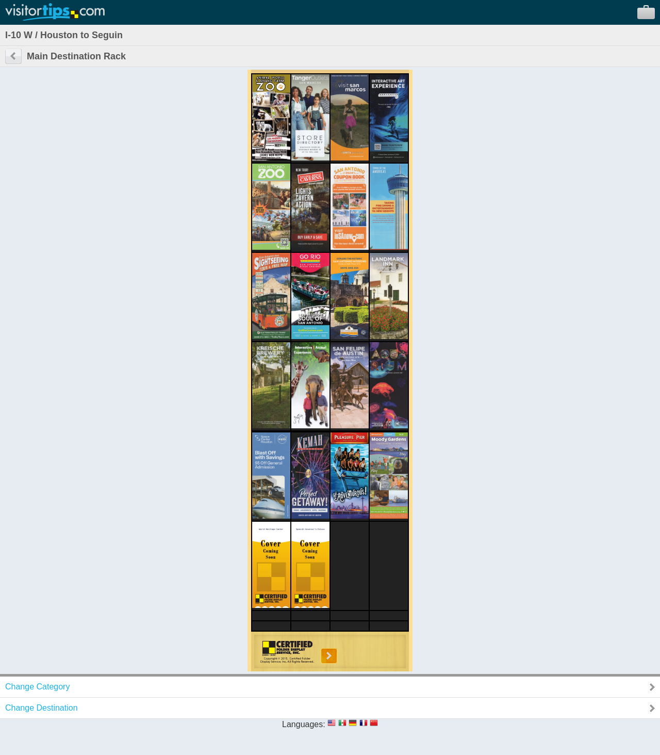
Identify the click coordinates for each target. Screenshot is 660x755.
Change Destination (41, 707)
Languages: (303, 724)
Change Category (37, 686)
